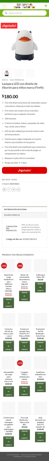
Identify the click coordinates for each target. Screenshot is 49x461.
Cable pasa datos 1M (40, 276)
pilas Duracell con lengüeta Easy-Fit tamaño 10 (40, 422)
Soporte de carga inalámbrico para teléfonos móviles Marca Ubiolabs (8, 283)
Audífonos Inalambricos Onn (40, 374)
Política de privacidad (31, 455)
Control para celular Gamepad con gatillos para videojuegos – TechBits (8, 424)
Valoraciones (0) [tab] (12, 215)
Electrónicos (17, 80)
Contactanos (13, 455)
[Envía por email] (18, 189)
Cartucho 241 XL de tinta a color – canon (8, 332)
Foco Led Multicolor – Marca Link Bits (24, 421)
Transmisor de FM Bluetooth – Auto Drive (40, 332)
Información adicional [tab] (15, 209)
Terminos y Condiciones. (24, 456)
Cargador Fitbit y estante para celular (24, 375)
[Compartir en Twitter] (14, 189)
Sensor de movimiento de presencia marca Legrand (24, 279)
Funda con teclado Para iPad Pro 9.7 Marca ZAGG (24, 332)
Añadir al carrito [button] (8, 303)
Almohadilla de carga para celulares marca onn (9, 377)
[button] (4, 6)
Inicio (5, 80)
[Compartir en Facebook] (9, 189)
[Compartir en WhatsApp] (4, 189)
